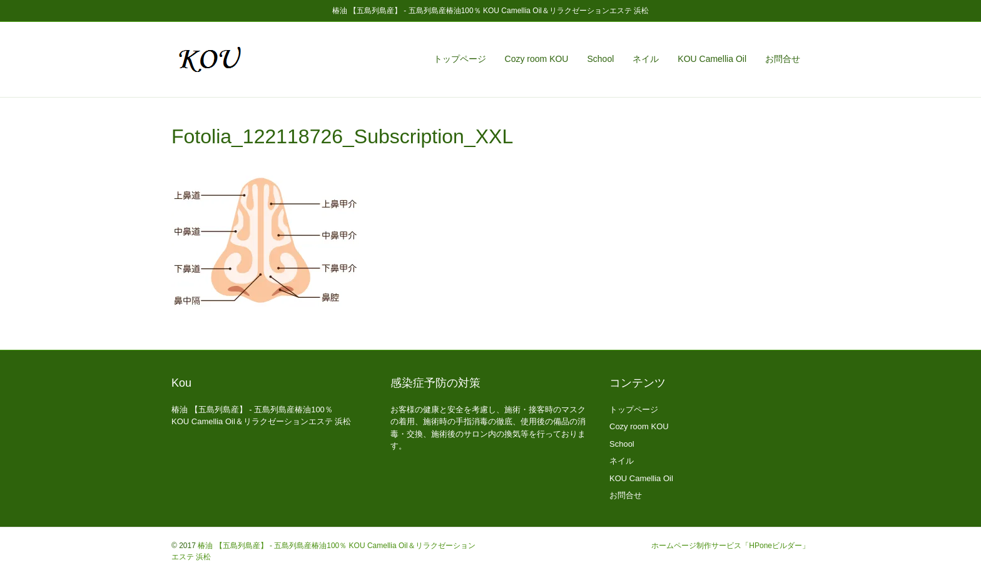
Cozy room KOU (537, 59)
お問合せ (782, 59)
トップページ (460, 59)
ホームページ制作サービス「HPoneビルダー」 (730, 545)
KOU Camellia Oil (712, 59)
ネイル (646, 59)
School (600, 59)
